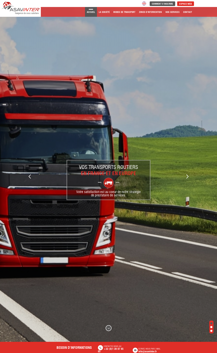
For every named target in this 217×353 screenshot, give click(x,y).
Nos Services (173, 12)
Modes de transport (124, 12)
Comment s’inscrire (162, 4)
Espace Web (185, 4)
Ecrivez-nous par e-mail (146, 350)
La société (104, 12)
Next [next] (187, 176)
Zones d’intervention (150, 12)
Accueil (91, 12)
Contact (187, 12)
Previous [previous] (30, 176)
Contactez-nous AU (112, 349)
